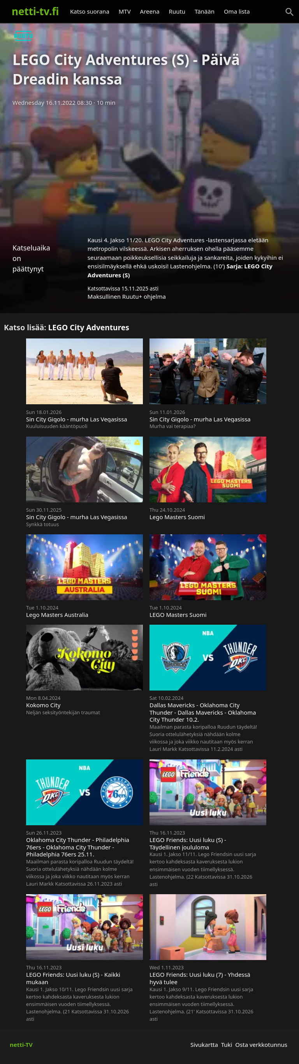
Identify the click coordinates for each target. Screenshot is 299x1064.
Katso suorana (89, 11)
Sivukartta (204, 1044)
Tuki (226, 1044)
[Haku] (289, 12)
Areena (150, 11)
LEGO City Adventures (88, 327)
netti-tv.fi (35, 11)
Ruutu (177, 11)
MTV (125, 11)
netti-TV (21, 1044)
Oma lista (237, 11)
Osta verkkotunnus (261, 1044)
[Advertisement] (149, 168)
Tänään (205, 11)
